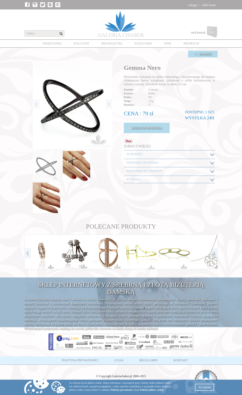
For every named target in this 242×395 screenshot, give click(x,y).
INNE (167, 43)
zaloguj (192, 5)
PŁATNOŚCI (135, 154)
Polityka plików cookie (152, 390)
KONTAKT (180, 360)
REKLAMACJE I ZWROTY (144, 171)
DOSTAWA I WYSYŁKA (142, 162)
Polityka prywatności (122, 390)
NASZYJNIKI (143, 43)
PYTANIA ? (134, 179)
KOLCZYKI (81, 43)
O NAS (118, 360)
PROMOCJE (191, 43)
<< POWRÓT (203, 53)
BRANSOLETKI (111, 43)
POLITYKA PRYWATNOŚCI (80, 360)
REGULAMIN (148, 360)
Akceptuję (204, 387)
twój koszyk (204, 32)
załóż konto (209, 5)
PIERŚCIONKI (52, 43)
